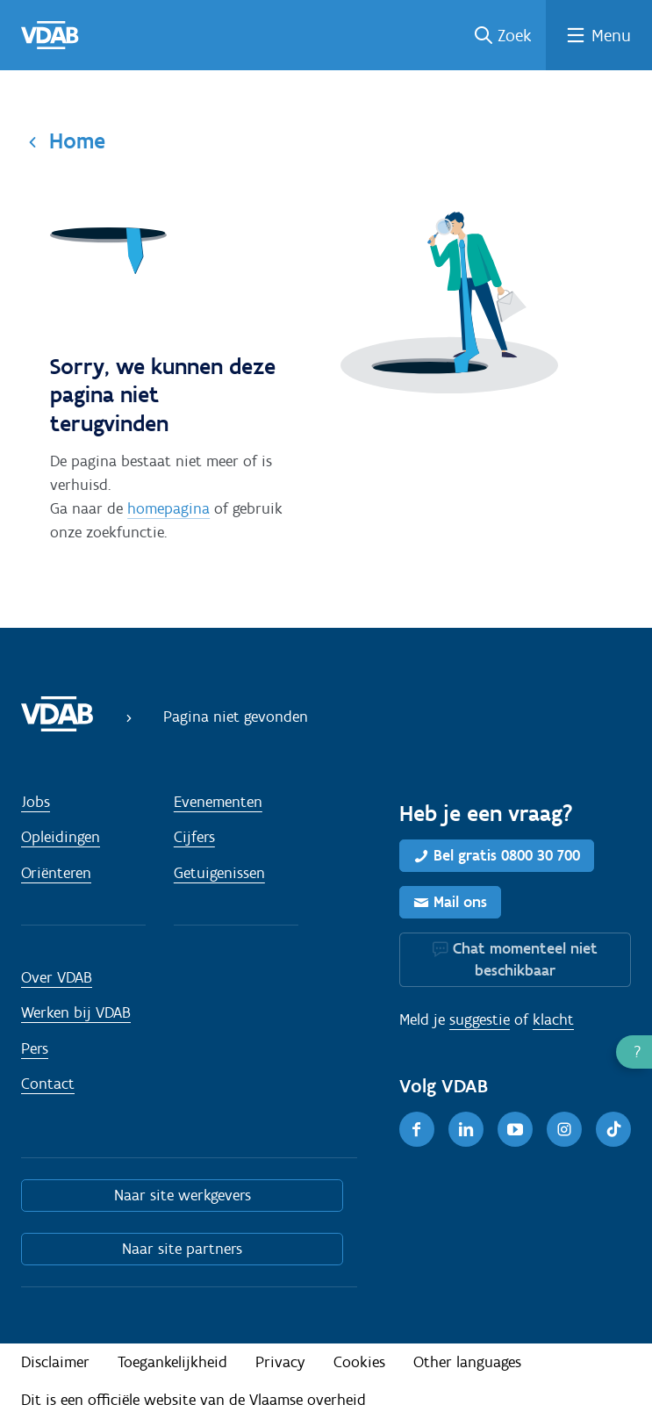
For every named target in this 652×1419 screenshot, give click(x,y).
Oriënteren (56, 872)
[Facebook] (416, 1129)
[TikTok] (613, 1129)
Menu (611, 35)
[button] (634, 1052)
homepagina (168, 508)
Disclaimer (55, 1362)
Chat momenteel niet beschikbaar (525, 959)
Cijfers (194, 836)
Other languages (467, 1362)
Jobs (35, 801)
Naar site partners (182, 1248)
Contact (48, 1083)
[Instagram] (564, 1129)
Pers (34, 1048)
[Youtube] (515, 1129)
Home (77, 140)
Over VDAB (56, 977)
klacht (553, 1019)
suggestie (479, 1019)
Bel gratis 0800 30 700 (506, 855)
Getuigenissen (219, 872)
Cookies (359, 1362)
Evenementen (218, 801)
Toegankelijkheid (172, 1362)
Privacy (280, 1362)
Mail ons (460, 901)
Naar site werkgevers (182, 1195)
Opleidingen (60, 836)
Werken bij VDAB (76, 1012)
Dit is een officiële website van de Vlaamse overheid (193, 1399)
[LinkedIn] (466, 1129)
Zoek (515, 35)
